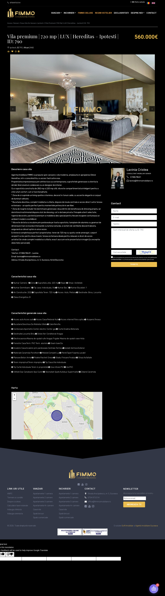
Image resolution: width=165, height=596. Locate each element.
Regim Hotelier (103, 13)
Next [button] (152, 109)
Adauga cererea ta (15, 513)
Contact (151, 13)
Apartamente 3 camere (42, 502)
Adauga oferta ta (14, 509)
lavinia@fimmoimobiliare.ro (141, 181)
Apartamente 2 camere (42, 497)
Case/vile (37, 509)
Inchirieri (69, 13)
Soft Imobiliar (127, 526)
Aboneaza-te (134, 504)
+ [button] (14, 395)
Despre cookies (14, 502)
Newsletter (130, 489)
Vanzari (55, 13)
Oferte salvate (137, 2)
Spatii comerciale (40, 517)
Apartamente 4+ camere (43, 505)
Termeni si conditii (15, 497)
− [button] (14, 398)
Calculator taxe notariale (17, 505)
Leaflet (99, 438)
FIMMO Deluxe (85, 13)
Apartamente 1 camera (43, 493)
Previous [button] (13, 109)
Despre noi (137, 13)
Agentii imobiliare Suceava (146, 526)
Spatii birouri (38, 513)
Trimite (134, 264)
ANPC (9, 493)
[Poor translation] (10, 554)
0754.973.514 (15, 3)
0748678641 (135, 177)
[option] (82, 108)
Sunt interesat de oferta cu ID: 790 (134, 238)
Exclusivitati (121, 13)
